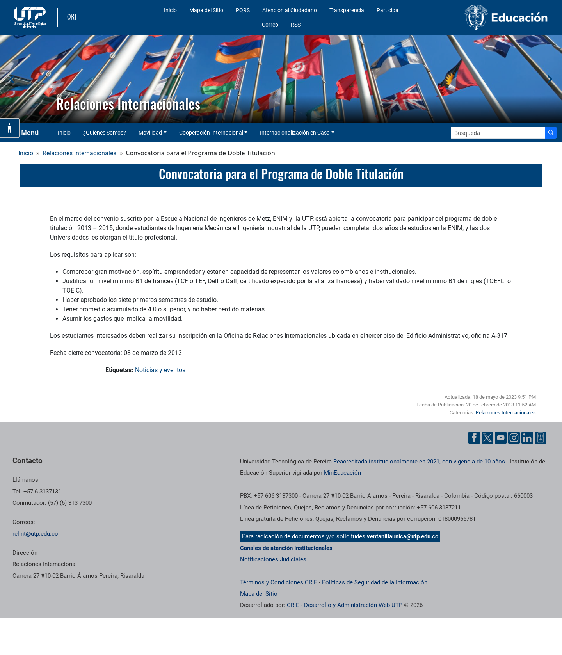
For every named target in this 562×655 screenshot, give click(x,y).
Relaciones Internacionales (79, 153)
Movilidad (150, 133)
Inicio (170, 10)
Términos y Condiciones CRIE (278, 582)
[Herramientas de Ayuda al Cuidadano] (540, 438)
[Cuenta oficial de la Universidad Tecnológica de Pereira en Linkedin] (527, 438)
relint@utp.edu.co (35, 533)
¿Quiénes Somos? (104, 133)
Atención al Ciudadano (289, 10)
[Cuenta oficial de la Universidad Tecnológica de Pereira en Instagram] (514, 438)
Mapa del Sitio (206, 10)
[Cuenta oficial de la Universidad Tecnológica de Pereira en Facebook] (474, 438)
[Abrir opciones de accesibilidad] (10, 128)
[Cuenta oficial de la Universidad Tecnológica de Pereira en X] (487, 438)
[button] (12, 79)
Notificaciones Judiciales (273, 559)
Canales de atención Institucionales (286, 548)
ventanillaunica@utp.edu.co (402, 536)
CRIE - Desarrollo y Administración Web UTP (344, 605)
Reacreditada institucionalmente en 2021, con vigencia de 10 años (419, 461)
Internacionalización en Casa (295, 133)
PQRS (243, 10)
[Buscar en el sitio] (551, 133)
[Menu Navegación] (25, 132)
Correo (270, 24)
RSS (296, 24)
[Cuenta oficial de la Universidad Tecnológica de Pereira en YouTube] (501, 438)
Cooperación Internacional (211, 133)
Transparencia (346, 10)
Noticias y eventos (160, 370)
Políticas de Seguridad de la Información (374, 582)
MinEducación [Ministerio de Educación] (342, 472)
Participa (387, 10)
